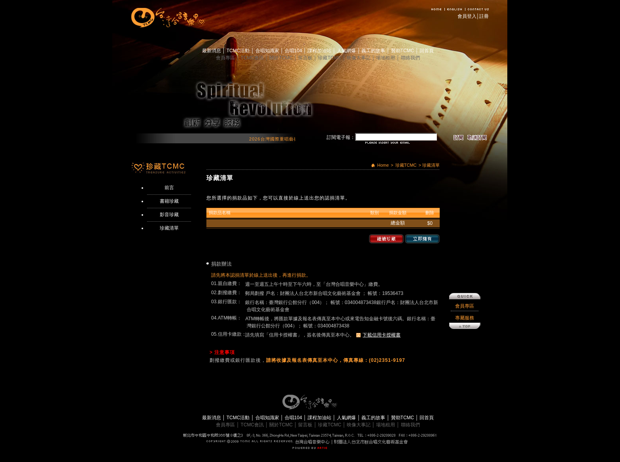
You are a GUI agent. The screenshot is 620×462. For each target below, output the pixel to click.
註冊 (484, 16)
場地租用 (386, 58)
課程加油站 (320, 50)
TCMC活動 (239, 50)
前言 (169, 187)
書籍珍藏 (169, 201)
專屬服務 (464, 275)
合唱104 (294, 50)
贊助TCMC (403, 50)
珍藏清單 (169, 228)
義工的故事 (373, 50)
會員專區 (226, 58)
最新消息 (212, 50)
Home (383, 165)
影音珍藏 (169, 214)
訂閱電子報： (341, 137)
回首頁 (427, 50)
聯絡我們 (410, 58)
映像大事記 (359, 58)
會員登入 (466, 16)
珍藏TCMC (330, 58)
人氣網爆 (347, 50)
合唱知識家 (267, 50)
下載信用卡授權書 (382, 335)
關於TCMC (281, 58)
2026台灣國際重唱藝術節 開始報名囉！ (295, 139)
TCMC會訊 (253, 58)
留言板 (306, 58)
